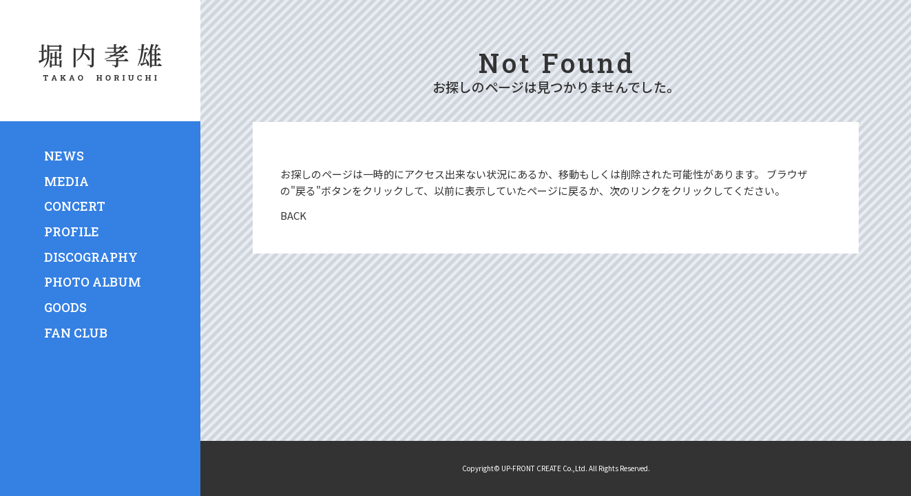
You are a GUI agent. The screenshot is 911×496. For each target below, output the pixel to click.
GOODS (65, 307)
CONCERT (74, 206)
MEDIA (66, 181)
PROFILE (71, 231)
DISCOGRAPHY (91, 257)
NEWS (64, 155)
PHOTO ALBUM (92, 281)
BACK (293, 215)
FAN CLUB (75, 332)
